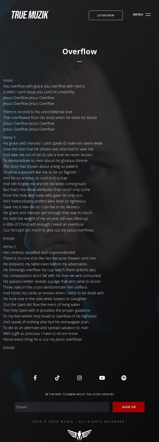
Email (18, 399)
